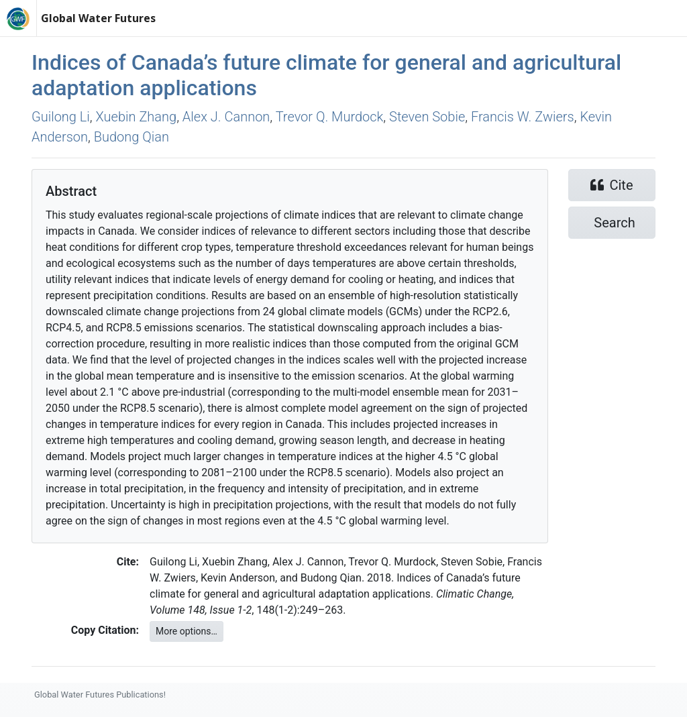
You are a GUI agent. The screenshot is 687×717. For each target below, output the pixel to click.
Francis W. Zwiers (522, 117)
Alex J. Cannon (226, 117)
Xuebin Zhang (136, 117)
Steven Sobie (427, 117)
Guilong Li (61, 117)
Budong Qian (131, 137)
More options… (186, 631)
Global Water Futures (98, 18)
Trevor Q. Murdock (330, 117)
